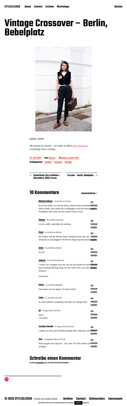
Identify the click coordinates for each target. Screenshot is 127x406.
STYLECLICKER (12, 6)
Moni (41, 232)
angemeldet (40, 362)
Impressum (115, 398)
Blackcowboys (46, 201)
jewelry (48, 162)
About (28, 6)
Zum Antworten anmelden (94, 205)
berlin (64, 158)
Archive (49, 6)
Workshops (63, 6)
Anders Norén (51, 399)
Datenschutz (97, 398)
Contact (38, 6)
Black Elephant (80, 146)
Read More (86, 403)
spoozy (42, 260)
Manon (42, 220)
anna (41, 248)
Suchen (118, 7)
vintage (68, 162)
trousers (58, 162)
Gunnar (52, 158)
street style (73, 158)
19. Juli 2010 (35, 158)
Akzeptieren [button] (78, 403)
